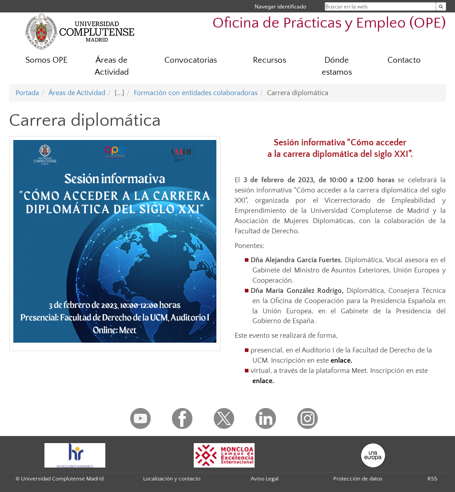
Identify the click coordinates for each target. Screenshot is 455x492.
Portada (27, 93)
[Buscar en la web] (441, 6)
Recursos (269, 60)
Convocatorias (190, 60)
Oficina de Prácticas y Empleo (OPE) (329, 23)
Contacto (404, 60)
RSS (432, 479)
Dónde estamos (337, 66)
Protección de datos (358, 479)
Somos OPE (46, 60)
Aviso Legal (265, 479)
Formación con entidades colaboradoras (196, 93)
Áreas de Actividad (112, 66)
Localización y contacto (171, 479)
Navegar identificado (280, 6)
